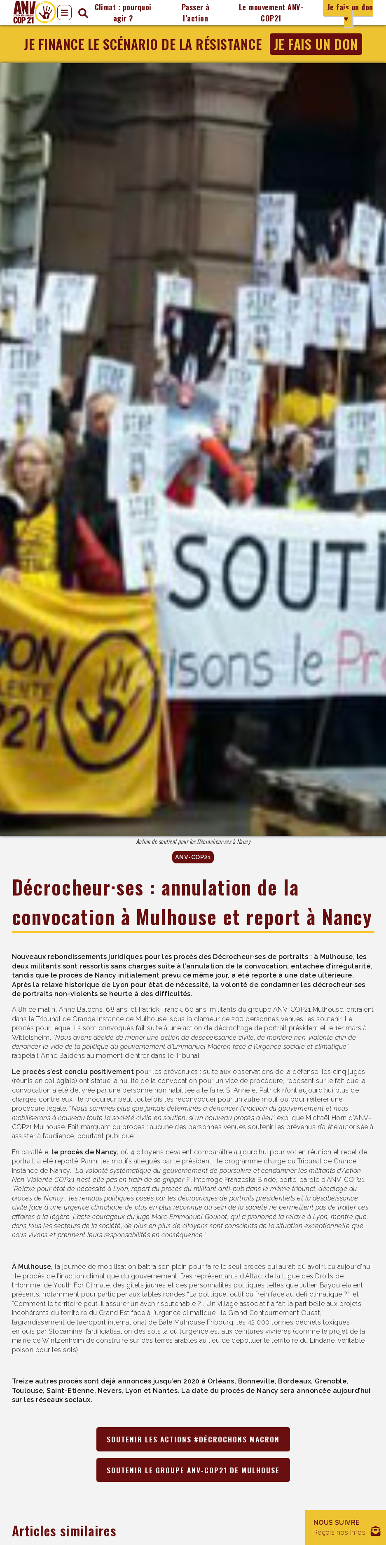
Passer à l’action (196, 12)
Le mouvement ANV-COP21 (271, 12)
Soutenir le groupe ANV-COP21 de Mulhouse (193, 1470)
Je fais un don (316, 44)
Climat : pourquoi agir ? (123, 12)
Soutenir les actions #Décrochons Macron (193, 1439)
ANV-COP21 (193, 857)
